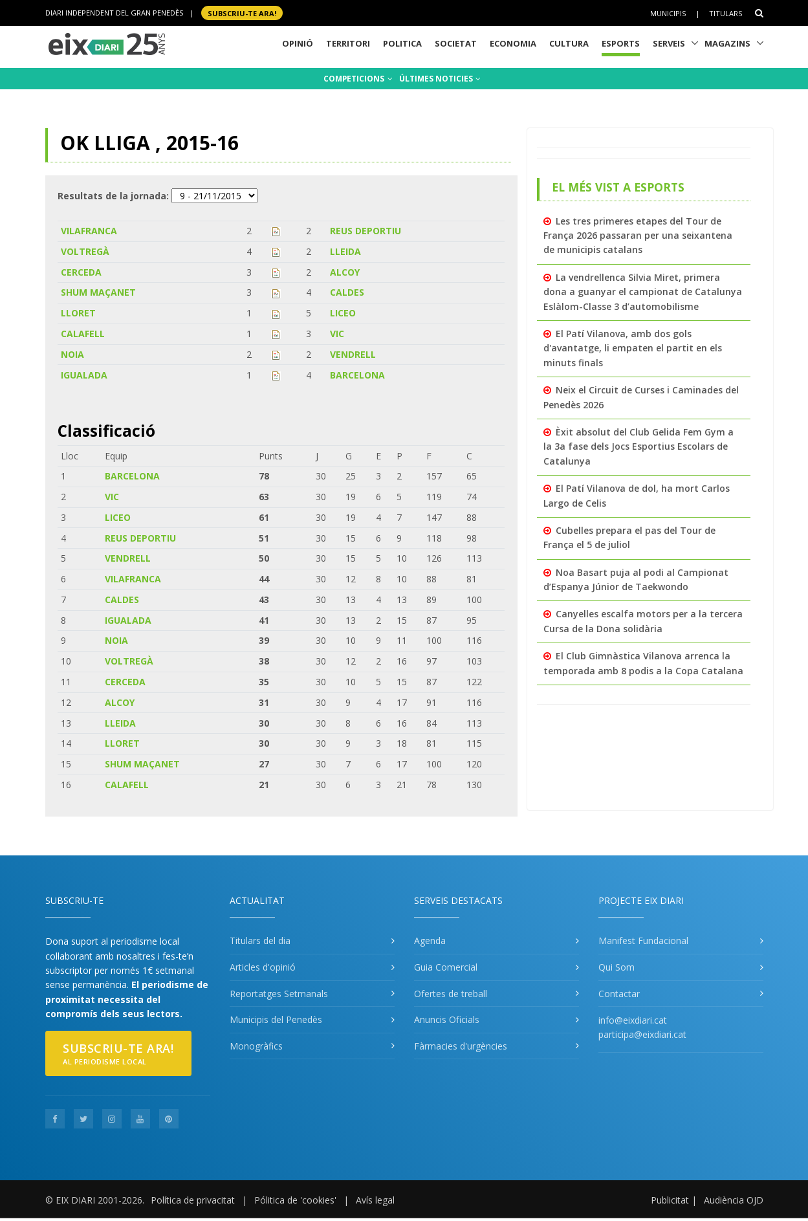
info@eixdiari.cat (632, 1020)
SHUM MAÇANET (98, 292)
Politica (402, 43)
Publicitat (670, 1200)
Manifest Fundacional (643, 940)
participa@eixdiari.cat (642, 1034)
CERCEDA (81, 272)
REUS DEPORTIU (365, 231)
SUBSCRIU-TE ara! (242, 12)
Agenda (430, 940)
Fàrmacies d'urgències (460, 1046)
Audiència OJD (733, 1200)
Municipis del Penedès (276, 1019)
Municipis (668, 13)
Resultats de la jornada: (113, 196)
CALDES (347, 292)
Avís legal (375, 1200)
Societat (456, 43)
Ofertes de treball (450, 993)
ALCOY (345, 272)
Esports (621, 43)
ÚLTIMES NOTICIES (440, 78)
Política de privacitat (193, 1200)
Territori (348, 43)
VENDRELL (353, 354)
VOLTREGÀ (85, 251)
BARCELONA (357, 375)
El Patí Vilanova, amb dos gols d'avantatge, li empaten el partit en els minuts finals (632, 348)
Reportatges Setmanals (279, 993)
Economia (513, 43)
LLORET (78, 313)
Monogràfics (256, 1046)
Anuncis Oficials (446, 1019)
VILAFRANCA (89, 231)
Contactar (619, 993)
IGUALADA (84, 375)
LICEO (343, 313)
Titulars (725, 13)
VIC (337, 333)
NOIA (72, 354)
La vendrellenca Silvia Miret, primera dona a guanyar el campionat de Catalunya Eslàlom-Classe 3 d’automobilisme (642, 292)
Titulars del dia (260, 940)
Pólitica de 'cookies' (295, 1200)
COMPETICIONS (358, 78)
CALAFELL (83, 333)
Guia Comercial (445, 967)
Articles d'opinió (263, 967)
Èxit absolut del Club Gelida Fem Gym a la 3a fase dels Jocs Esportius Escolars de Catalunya (638, 446)
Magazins (727, 43)
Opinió (297, 43)
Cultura (569, 43)
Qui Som (616, 967)
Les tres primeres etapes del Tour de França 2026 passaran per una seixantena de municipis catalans (637, 235)
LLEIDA (345, 251)
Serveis (669, 43)
